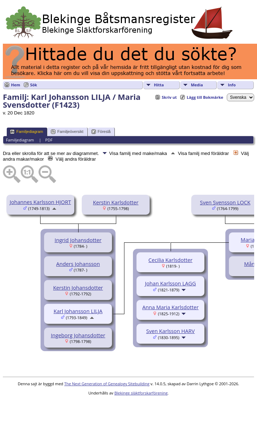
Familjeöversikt (67, 131)
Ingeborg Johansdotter (78, 335)
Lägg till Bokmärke (205, 97)
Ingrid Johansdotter (78, 239)
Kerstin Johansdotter (78, 287)
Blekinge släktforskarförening (141, 393)
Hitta (159, 84)
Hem (15, 84)
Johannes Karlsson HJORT (40, 201)
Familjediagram (26, 131)
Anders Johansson (78, 263)
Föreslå (101, 131)
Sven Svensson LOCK (225, 202)
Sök (33, 84)
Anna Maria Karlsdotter (170, 307)
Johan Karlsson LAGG (170, 283)
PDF (48, 140)
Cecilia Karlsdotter (171, 259)
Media (197, 84)
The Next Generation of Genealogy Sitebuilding (107, 383)
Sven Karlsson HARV (170, 330)
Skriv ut (169, 97)
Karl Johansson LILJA (78, 311)
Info (232, 84)
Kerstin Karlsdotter (115, 202)
